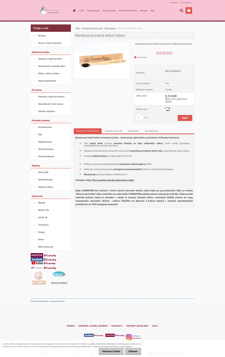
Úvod (78, 28)
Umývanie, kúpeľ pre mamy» (51, 96)
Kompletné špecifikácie (88, 131)
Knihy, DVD (43, 172)
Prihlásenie (174, 2)
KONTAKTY (116, 326)
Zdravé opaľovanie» (47, 80)
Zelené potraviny (46, 149)
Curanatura (43, 224)
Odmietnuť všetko (111, 351)
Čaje (40, 134)
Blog (152, 10)
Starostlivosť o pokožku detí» (52, 66)
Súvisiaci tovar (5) (113, 131)
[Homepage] (74, 10)
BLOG (155, 326)
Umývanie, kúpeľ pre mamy (92, 28)
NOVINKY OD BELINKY (138, 326)
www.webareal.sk (57, 301)
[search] (181, 10)
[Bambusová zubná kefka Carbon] (102, 43)
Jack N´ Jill (42, 217)
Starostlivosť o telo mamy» (50, 104)
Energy (41, 232)
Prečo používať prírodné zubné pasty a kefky (113, 180)
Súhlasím (133, 351)
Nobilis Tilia (43, 210)
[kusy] (139, 117)
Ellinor (41, 239)
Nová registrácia (186, 2)
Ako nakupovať (93, 10)
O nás (81, 10)
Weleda (41, 202)
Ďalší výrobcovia (45, 246)
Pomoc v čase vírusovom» (50, 43)
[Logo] (50, 10)
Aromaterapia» (45, 127)
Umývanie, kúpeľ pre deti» (50, 58)
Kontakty (144, 10)
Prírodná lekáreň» (46, 156)
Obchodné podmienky (128, 10)
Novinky (42, 35)
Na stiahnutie (151, 131)
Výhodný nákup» (46, 187)
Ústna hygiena (110, 28)
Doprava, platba (109, 10)
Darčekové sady (45, 179)
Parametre (133, 131)
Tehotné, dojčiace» (46, 111)
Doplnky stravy (45, 141)
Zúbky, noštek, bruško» (49, 73)
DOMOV (71, 326)
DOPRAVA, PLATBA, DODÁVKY (93, 326)
